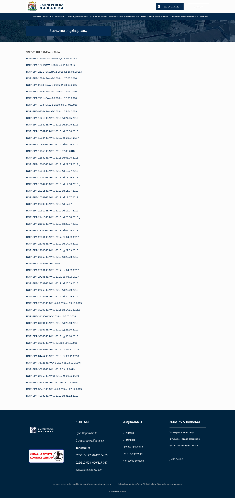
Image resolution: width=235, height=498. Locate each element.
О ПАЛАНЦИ (48, 16)
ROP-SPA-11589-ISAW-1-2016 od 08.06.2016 (52, 157)
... (184, 459)
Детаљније (176, 459)
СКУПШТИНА (60, 16)
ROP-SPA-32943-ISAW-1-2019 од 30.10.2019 (52, 336)
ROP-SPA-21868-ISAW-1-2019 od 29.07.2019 (52, 223)
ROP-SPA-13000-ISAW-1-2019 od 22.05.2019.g (53, 164)
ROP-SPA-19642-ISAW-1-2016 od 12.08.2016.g (53, 184)
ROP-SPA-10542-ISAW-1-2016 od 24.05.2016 (52, 124)
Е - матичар (129, 439)
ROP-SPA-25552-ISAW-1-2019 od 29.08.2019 (52, 256)
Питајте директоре (133, 453)
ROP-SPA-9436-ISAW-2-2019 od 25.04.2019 (51, 111)
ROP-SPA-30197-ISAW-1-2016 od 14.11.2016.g (53, 309)
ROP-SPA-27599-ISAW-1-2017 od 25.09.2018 (52, 283)
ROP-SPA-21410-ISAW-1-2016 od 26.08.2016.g (53, 217)
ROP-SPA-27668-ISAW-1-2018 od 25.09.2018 (52, 289)
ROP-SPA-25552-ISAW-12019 (43, 263)
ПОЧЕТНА (37, 16)
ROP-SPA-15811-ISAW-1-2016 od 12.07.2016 (52, 170)
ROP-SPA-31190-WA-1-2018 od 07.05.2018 (51, 316)
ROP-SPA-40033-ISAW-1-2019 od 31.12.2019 (52, 395)
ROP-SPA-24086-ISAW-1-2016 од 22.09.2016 (52, 250)
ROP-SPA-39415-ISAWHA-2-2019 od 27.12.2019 (54, 389)
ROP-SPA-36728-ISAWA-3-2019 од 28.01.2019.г (54, 362)
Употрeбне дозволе (133, 460)
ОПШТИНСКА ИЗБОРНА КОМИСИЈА (184, 16)
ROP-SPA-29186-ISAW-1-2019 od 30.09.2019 (52, 296)
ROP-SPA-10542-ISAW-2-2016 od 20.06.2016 (52, 131)
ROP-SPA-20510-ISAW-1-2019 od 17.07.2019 (52, 210)
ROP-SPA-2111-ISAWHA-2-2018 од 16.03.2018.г (54, 71)
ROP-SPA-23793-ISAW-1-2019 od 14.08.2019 (52, 243)
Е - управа (128, 433)
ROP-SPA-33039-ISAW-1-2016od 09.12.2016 (51, 342)
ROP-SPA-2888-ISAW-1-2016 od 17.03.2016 (51, 78)
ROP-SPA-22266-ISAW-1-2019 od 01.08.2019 (52, 230)
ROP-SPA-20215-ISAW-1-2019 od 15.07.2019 (52, 190)
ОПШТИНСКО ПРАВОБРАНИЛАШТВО (124, 16)
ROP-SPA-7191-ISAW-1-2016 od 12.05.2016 (51, 98)
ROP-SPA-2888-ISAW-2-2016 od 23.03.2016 (51, 84)
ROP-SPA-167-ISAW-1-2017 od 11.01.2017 (50, 65)
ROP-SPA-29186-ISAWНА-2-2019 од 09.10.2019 (54, 303)
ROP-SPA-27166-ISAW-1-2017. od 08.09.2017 (52, 276)
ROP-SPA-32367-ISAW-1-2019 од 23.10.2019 (52, 329)
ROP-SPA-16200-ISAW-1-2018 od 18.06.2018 (52, 177)
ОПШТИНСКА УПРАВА (98, 16)
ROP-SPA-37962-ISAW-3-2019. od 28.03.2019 (52, 375)
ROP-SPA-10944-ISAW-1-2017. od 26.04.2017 (52, 137)
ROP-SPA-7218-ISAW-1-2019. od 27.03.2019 (51, 104)
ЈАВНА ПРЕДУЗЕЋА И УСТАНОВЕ (154, 16)
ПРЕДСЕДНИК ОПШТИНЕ (78, 16)
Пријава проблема (133, 446)
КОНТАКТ (204, 16)
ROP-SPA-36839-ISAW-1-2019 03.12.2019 (50, 369)
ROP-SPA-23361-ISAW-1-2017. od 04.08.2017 (52, 237)
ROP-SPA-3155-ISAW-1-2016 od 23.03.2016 (51, 91)
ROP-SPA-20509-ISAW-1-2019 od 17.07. (49, 203)
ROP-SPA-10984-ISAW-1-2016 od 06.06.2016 (52, 144)
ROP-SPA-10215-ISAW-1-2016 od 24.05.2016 (52, 117)
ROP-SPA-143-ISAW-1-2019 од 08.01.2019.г (51, 58)
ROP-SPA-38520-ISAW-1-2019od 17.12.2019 (51, 382)
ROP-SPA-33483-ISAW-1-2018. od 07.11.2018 (52, 349)
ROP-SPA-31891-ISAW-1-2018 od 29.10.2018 (52, 322)
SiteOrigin (115, 491)
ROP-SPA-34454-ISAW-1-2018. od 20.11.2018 (52, 356)
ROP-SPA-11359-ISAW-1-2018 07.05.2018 (50, 151)
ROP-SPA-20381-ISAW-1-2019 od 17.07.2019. (52, 197)
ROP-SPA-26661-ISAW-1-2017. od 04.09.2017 (52, 270)
